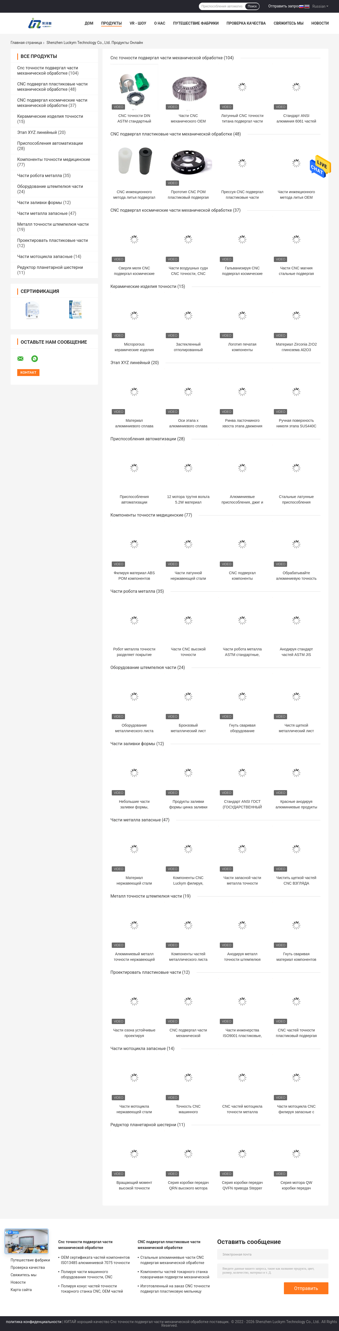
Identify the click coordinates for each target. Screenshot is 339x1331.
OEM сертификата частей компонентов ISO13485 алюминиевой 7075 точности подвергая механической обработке (95, 1260)
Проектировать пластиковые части (52, 240)
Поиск (252, 6)
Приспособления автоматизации (50, 143)
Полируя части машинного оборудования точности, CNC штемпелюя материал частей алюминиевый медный (87, 1275)
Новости (320, 23)
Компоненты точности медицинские (53, 159)
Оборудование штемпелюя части (50, 186)
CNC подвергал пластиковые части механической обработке (52, 87)
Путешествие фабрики (196, 23)
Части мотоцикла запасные (45, 256)
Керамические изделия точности (50, 116)
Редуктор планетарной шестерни (50, 267)
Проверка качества (246, 23)
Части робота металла (39, 175)
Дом (89, 23)
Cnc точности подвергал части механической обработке (47, 70)
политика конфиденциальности (33, 1322)
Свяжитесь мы (288, 23)
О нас (159, 23)
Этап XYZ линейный (37, 132)
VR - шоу (138, 23)
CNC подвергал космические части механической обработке (52, 103)
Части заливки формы (39, 202)
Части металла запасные (42, 213)
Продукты (111, 23)
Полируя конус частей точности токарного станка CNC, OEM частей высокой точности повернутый (92, 1289)
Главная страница (26, 42)
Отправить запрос (284, 6)
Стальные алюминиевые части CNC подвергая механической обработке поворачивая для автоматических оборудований (172, 1260)
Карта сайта (21, 1290)
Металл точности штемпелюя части (53, 224)
